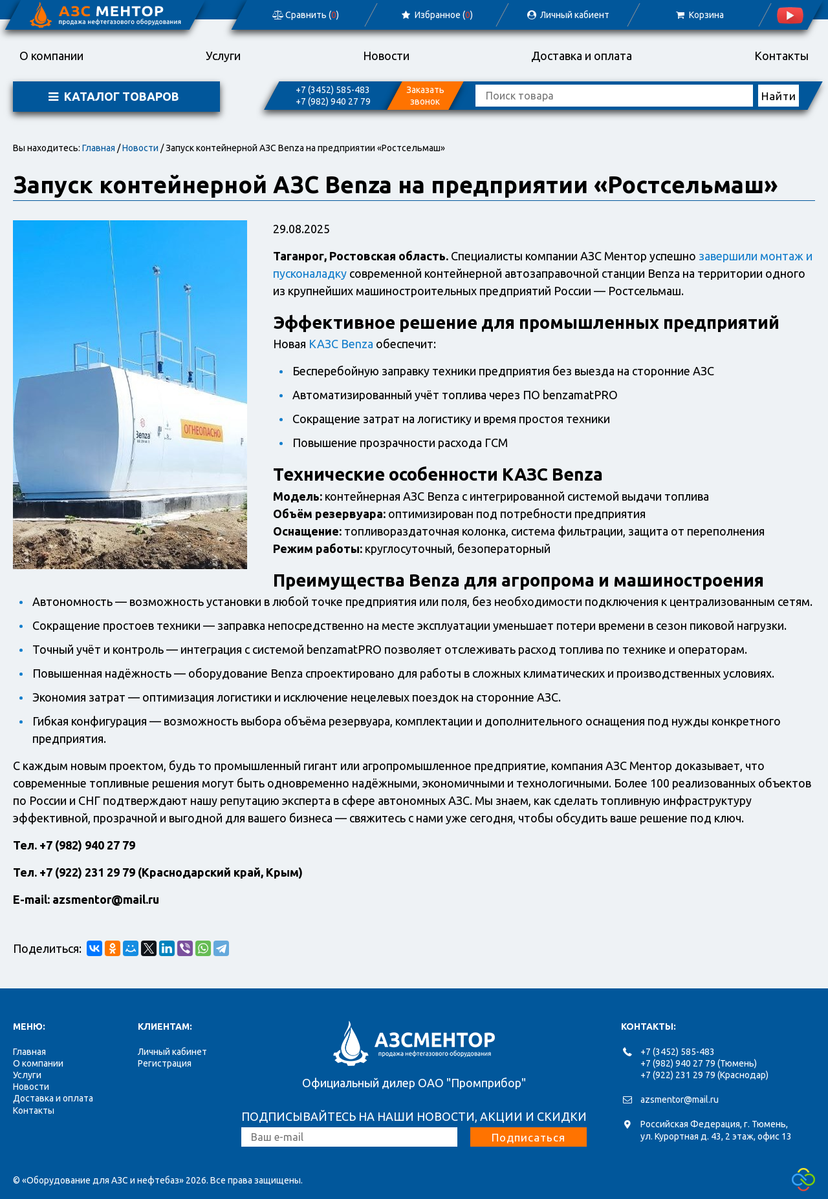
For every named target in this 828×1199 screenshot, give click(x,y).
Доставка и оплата (581, 55)
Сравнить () (305, 15)
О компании (51, 55)
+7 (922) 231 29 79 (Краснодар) (704, 1075)
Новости (386, 55)
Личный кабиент (567, 15)
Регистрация (164, 1063)
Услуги (223, 55)
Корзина (699, 15)
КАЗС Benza (341, 343)
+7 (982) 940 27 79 (333, 101)
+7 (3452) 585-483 (333, 90)
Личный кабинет (172, 1052)
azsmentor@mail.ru (679, 1099)
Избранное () (436, 15)
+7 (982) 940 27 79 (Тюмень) (698, 1063)
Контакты (781, 55)
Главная (98, 148)
